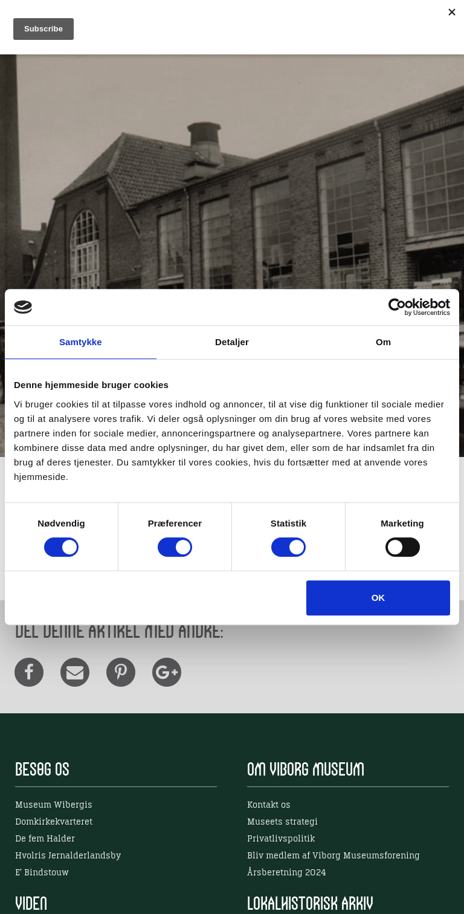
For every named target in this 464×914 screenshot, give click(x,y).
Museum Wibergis (53, 805)
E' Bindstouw (42, 873)
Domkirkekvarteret (53, 822)
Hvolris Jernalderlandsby (68, 856)
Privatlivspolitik (281, 839)
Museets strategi (282, 822)
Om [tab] (383, 342)
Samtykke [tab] (80, 342)
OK (378, 597)
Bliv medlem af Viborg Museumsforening (333, 856)
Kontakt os (269, 805)
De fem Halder (45, 839)
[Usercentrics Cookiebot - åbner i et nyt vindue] (397, 307)
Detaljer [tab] (232, 342)
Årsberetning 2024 (286, 873)
